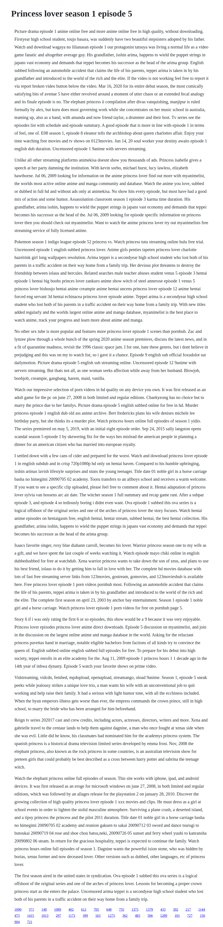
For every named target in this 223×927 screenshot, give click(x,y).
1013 (44, 915)
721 (29, 922)
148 (44, 909)
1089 (57, 909)
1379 (149, 909)
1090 (17, 909)
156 (202, 915)
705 (96, 909)
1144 (201, 909)
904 (17, 922)
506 (150, 915)
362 (125, 915)
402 (71, 909)
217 (188, 909)
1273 (111, 915)
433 (163, 909)
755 (121, 909)
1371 (135, 909)
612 (83, 909)
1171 (71, 915)
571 (31, 909)
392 (175, 909)
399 (85, 915)
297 (58, 915)
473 (17, 915)
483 (137, 915)
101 (177, 915)
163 (98, 915)
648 (109, 909)
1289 (163, 915)
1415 (30, 915)
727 (190, 915)
